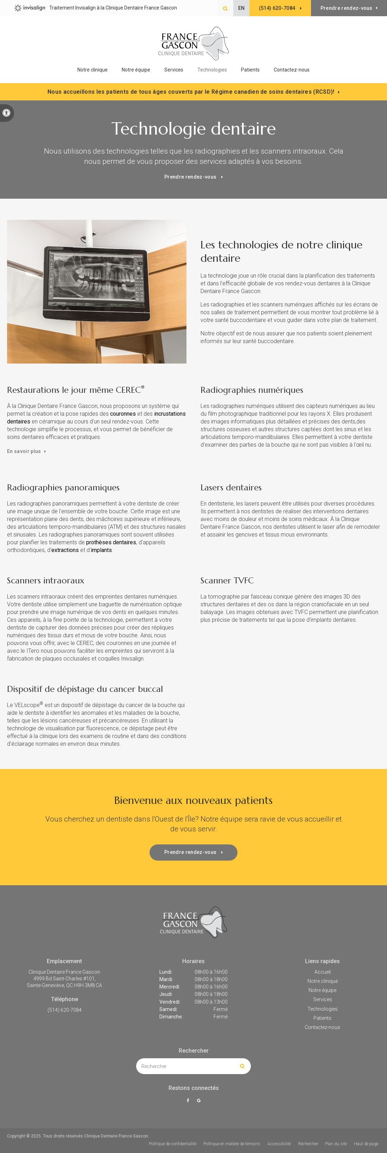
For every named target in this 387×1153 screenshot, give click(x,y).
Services (322, 999)
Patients (250, 70)
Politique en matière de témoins (231, 1143)
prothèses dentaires (111, 542)
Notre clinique (92, 70)
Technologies (212, 70)
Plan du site (336, 1143)
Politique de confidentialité (172, 1143)
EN (241, 8)
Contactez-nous (292, 70)
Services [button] (173, 70)
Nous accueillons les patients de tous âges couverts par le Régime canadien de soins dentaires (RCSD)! (190, 91)
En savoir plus (24, 451)
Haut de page (366, 1143)
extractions (65, 550)
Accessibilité (279, 1143)
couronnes (123, 413)
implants (101, 550)
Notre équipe (136, 70)
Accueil (323, 972)
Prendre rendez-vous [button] (347, 8)
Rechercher (308, 1143)
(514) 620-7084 (64, 1010)
